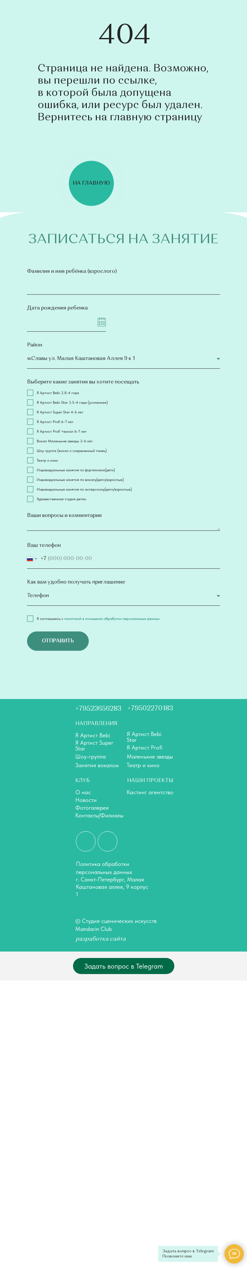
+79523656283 (98, 709)
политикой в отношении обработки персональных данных (112, 618)
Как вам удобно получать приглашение (76, 582)
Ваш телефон (44, 545)
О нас (83, 792)
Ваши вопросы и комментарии (64, 515)
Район (34, 345)
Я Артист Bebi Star (144, 737)
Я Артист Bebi (92, 735)
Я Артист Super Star (94, 745)
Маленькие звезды (150, 756)
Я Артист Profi (144, 747)
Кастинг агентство (150, 792)
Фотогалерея (92, 807)
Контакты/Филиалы (99, 815)
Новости (86, 799)
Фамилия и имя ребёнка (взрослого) (72, 271)
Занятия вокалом (97, 765)
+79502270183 (150, 708)
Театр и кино (143, 765)
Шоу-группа (90, 756)
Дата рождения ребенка (57, 308)
